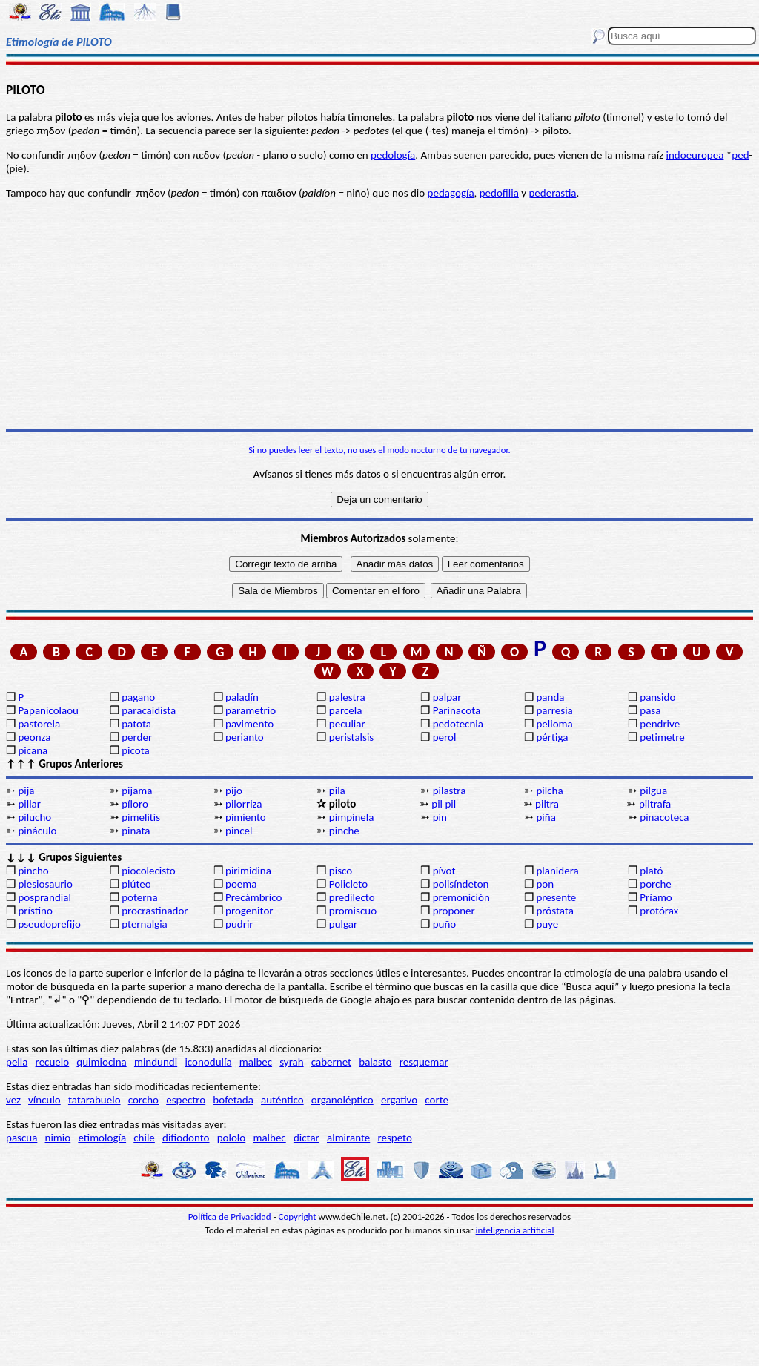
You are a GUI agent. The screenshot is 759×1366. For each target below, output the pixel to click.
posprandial (44, 897)
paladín (242, 697)
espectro (185, 1099)
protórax (659, 910)
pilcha (549, 790)
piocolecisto (149, 870)
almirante (348, 1137)
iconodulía (208, 1062)
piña (545, 817)
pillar (29, 804)
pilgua (653, 790)
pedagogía (451, 192)
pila (337, 790)
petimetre (662, 737)
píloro (135, 804)
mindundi (155, 1062)
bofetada (233, 1099)
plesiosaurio (45, 884)
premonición (461, 897)
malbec (255, 1062)
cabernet (331, 1062)
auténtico (282, 1099)
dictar (306, 1137)
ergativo (399, 1099)
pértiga (552, 737)
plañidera (557, 870)
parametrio (250, 710)
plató (651, 870)
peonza (34, 737)
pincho (33, 870)
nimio (58, 1137)
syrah (291, 1062)
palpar (447, 697)
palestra (347, 697)
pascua (21, 1137)
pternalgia (145, 924)
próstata (554, 910)
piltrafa (655, 804)
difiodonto (186, 1137)
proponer (454, 910)
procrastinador (155, 910)
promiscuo (353, 910)
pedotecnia (458, 723)
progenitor (249, 910)
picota (135, 750)
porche (656, 884)
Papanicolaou (48, 710)
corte (436, 1099)
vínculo (44, 1099)
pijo (233, 790)
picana (32, 750)
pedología (393, 155)
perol (445, 737)
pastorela (39, 723)
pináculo (37, 830)
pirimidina (248, 870)
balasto (375, 1062)
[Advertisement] (379, 314)
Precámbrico (253, 897)
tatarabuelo (94, 1099)
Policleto (348, 884)
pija (26, 790)
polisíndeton (461, 884)
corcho (143, 1099)
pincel (238, 830)
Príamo (656, 897)
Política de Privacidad (231, 1216)
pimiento (245, 817)
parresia (554, 710)
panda (550, 697)
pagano (138, 697)
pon (545, 884)
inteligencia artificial (515, 1229)
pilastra (449, 790)
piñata (136, 830)
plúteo (136, 884)
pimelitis (141, 817)
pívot (444, 870)
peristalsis (351, 737)
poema (240, 884)
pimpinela (351, 817)
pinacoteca (664, 817)
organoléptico (342, 1099)
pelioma (554, 723)
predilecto (352, 897)
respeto (394, 1137)
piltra (547, 804)
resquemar (424, 1062)
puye (547, 924)
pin (440, 817)
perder (137, 737)
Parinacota (457, 710)
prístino (35, 910)
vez (13, 1099)
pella (16, 1062)
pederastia (552, 192)
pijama (137, 790)
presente (556, 897)
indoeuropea (695, 155)
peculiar (347, 723)
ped (740, 155)
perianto (244, 737)
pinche (344, 830)
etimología (102, 1137)
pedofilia (499, 192)
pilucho (34, 817)
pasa (650, 710)
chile (144, 1137)
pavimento (249, 723)
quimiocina (101, 1062)
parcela (345, 710)
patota (136, 723)
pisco (340, 870)
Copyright (297, 1216)
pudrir (239, 924)
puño (445, 924)
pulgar (343, 924)
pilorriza (243, 804)
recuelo (53, 1062)
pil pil (443, 804)
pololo (231, 1137)
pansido (657, 697)
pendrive (660, 723)
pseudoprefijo (49, 924)
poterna (139, 897)
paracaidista (149, 710)
